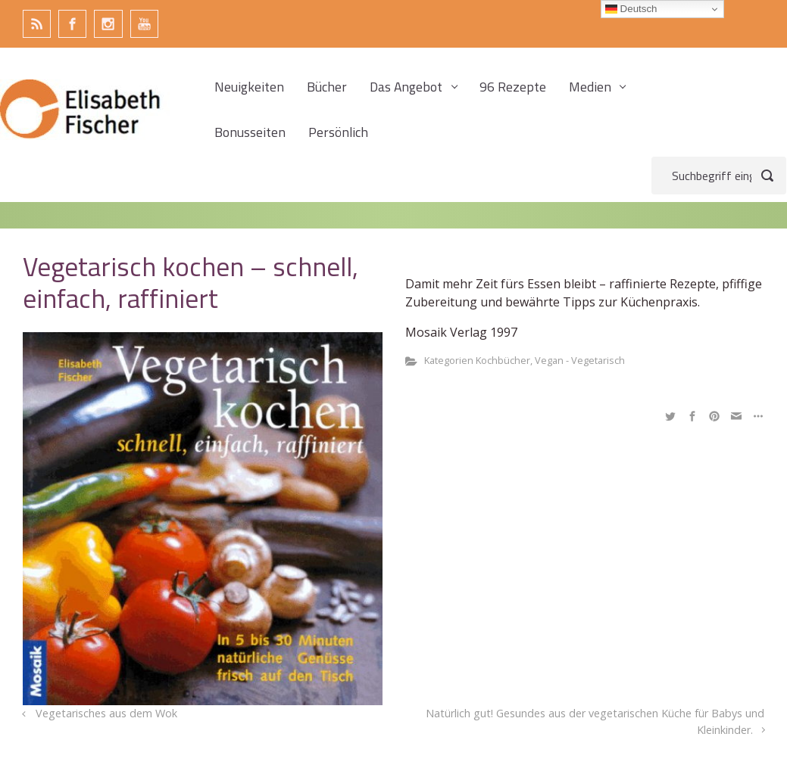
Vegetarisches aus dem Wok (106, 713)
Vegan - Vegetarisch (580, 360)
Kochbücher (503, 360)
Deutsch (631, 9)
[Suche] (718, 175)
